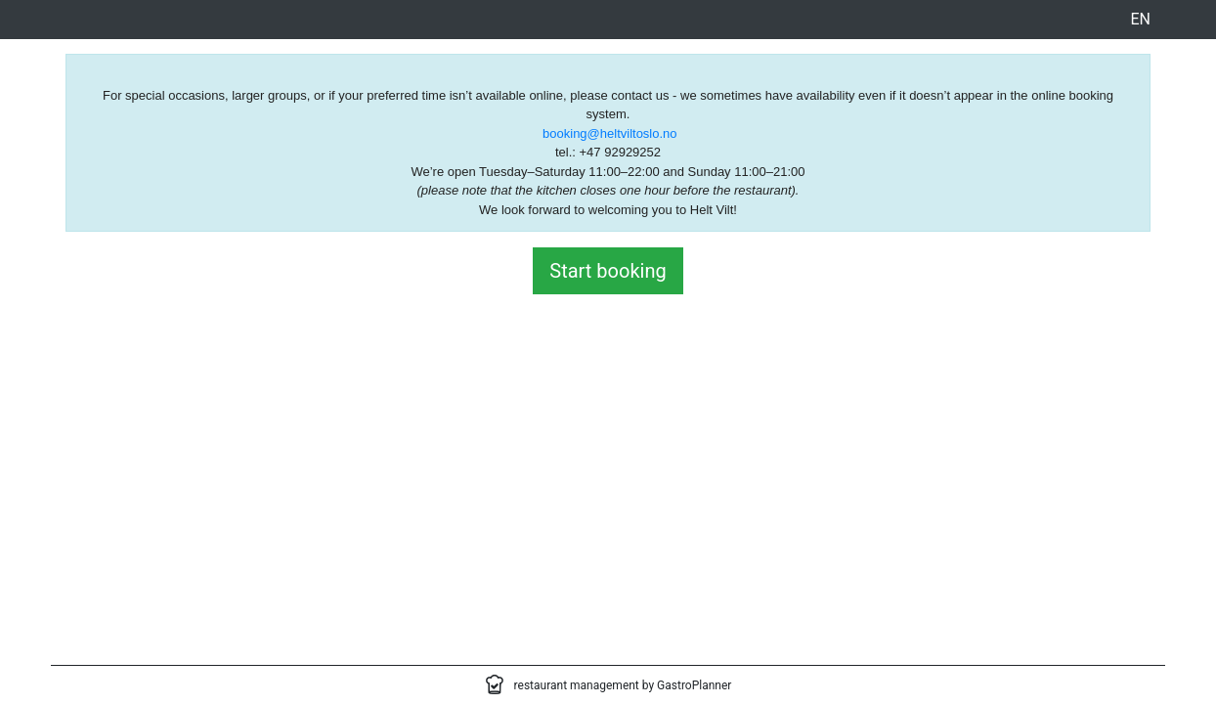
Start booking (607, 271)
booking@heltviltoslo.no (610, 133)
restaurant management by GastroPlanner (623, 685)
